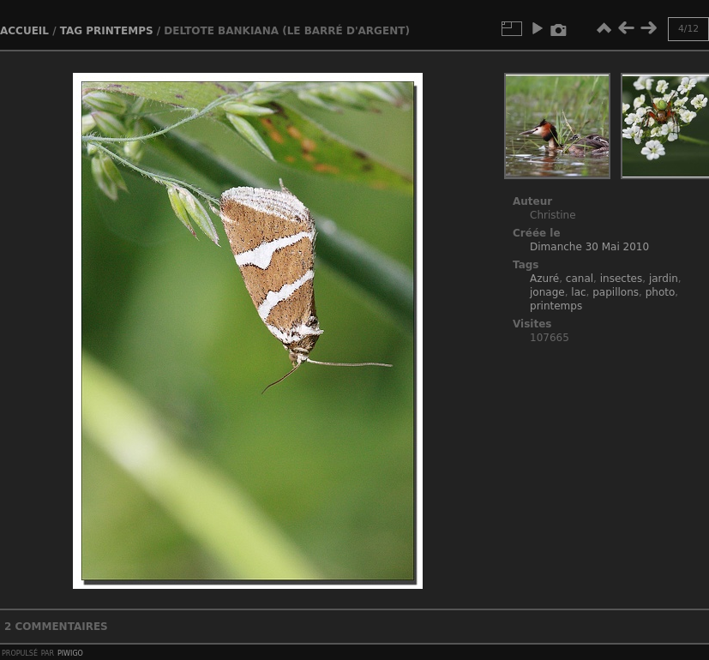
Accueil (24, 31)
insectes (621, 279)
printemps (119, 31)
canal (579, 279)
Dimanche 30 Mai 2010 (589, 247)
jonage (547, 292)
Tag (71, 31)
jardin (663, 279)
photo (661, 292)
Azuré (544, 279)
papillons (615, 292)
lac (578, 292)
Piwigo (70, 652)
